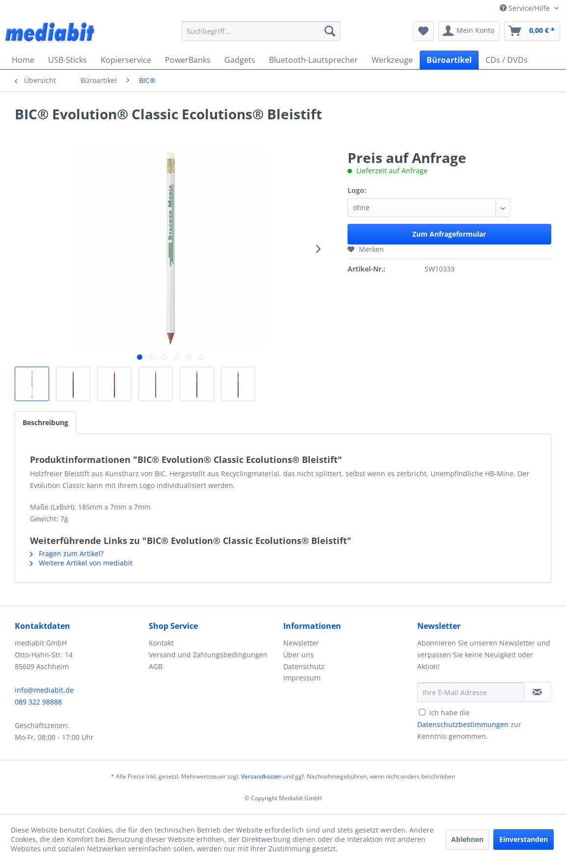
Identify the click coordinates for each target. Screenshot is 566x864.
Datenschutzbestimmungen (463, 724)
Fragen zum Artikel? (67, 553)
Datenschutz (303, 666)
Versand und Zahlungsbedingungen (208, 654)
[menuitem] (261, 31)
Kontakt (161, 643)
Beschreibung (45, 422)
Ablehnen (467, 839)
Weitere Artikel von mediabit (81, 562)
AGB (155, 666)
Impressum (302, 677)
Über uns (298, 654)
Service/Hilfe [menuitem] (526, 8)
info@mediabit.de (44, 690)
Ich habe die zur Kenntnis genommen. (469, 724)
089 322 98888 (38, 701)
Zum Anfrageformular (449, 234)
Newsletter (301, 643)
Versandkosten (261, 776)
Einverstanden (523, 839)
